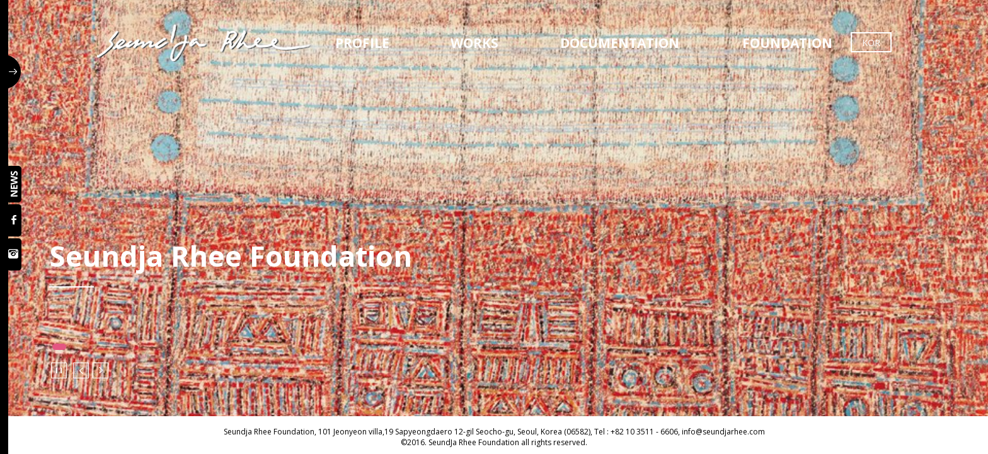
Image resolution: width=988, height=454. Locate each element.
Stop (59, 370)
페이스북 (14, 220)
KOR (871, 43)
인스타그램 (14, 254)
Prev (81, 370)
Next (100, 370)
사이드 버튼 (14, 71)
